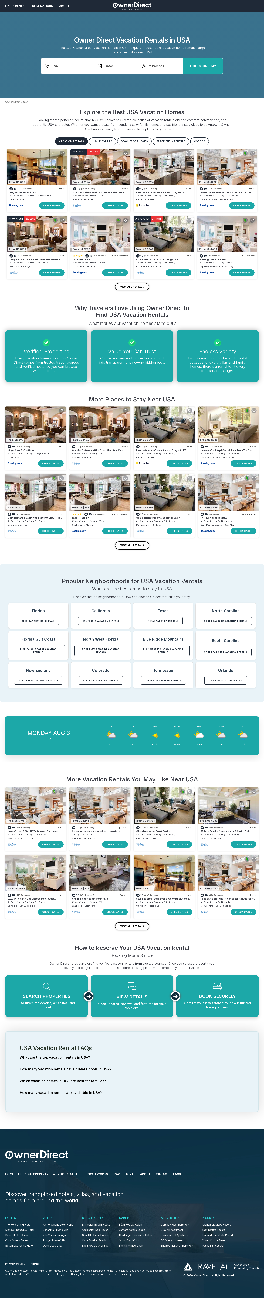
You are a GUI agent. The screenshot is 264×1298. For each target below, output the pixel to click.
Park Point (150, 199)
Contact (162, 1174)
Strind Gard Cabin (129, 1240)
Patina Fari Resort (212, 1245)
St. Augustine (207, 906)
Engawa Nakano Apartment (177, 1245)
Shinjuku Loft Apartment (175, 1235)
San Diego (77, 906)
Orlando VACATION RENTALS (226, 680)
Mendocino (89, 838)
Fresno (12, 199)
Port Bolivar (154, 906)
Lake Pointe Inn (81, 259)
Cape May (228, 266)
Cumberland (78, 266)
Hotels (10, 1218)
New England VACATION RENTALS (38, 680)
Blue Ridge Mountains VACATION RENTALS (163, 650)
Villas (47, 1218)
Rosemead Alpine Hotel (19, 1245)
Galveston (205, 838)
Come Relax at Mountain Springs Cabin (158, 259)
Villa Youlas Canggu (54, 1235)
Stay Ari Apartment (172, 1230)
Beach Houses (93, 1218)
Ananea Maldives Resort (216, 1224)
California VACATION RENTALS (101, 621)
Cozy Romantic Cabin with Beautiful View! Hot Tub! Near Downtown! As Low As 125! (35, 261)
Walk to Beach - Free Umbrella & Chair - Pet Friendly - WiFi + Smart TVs (225, 833)
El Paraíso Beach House (96, 1224)
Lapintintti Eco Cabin (131, 1245)
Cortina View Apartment (175, 1224)
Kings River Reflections (22, 192)
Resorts (208, 1218)
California (77, 838)
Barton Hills (150, 838)
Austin (139, 838)
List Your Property (33, 1174)
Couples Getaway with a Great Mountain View (98, 192)
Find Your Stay (203, 66)
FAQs (177, 1174)
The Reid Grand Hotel (18, 1224)
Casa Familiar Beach (94, 1240)
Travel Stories (124, 1174)
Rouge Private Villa (54, 1240)
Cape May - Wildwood (210, 266)
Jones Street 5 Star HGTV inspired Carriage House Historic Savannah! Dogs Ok (32, 833)
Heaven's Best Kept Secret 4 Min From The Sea (225, 192)
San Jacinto (218, 838)
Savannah (12, 838)
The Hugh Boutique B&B (213, 259)
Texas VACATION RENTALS (163, 621)
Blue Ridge (25, 266)
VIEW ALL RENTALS (132, 286)
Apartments (170, 1218)
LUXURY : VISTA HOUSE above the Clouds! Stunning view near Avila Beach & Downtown (32, 900)
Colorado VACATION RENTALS (101, 680)
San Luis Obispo (27, 906)
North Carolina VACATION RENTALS (225, 621)
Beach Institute (27, 838)
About (64, 6)
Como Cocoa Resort (214, 1240)
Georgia (13, 266)
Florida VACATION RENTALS (38, 621)
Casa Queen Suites (16, 1240)
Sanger (21, 199)
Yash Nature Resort (213, 1230)
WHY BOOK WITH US (67, 1174)
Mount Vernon (143, 266)
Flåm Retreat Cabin (130, 1224)
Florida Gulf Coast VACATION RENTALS (38, 650)
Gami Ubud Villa (52, 1245)
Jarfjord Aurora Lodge (132, 1230)
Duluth (139, 199)
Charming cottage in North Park (90, 898)
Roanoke (77, 199)
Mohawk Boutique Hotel (19, 1230)
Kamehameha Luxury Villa (58, 1224)
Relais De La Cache (17, 1235)
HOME (9, 1174)
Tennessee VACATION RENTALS (163, 680)
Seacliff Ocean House (95, 1235)
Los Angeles (205, 199)
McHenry (91, 266)
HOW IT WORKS (97, 1174)
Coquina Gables (223, 906)
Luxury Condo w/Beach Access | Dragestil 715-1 (162, 192)
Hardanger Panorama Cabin (135, 1235)
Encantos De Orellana (95, 1245)
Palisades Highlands (223, 199)
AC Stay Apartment (172, 1240)
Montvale (88, 199)
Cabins (124, 1218)
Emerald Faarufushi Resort (217, 1235)
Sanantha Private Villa (55, 1230)
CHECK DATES (51, 205)
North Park (89, 906)
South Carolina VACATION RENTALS (225, 652)
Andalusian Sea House (95, 1230)
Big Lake (157, 266)
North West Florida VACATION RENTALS (101, 650)
